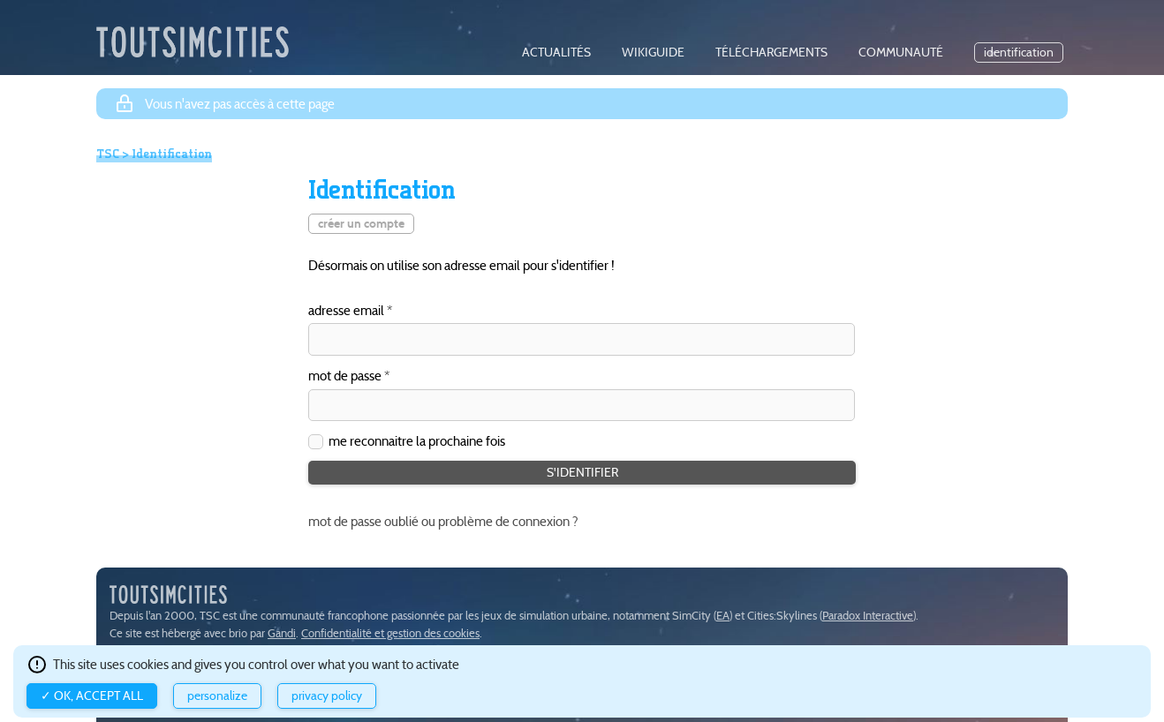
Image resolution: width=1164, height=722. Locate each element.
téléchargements (771, 52)
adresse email (346, 311)
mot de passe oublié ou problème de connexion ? (443, 521)
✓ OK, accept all (92, 695)
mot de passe (345, 376)
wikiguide (653, 52)
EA (722, 615)
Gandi (282, 633)
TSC (107, 154)
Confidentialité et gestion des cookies (390, 633)
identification (1019, 52)
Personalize (217, 695)
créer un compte (361, 223)
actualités (556, 52)
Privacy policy (326, 695)
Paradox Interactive (867, 615)
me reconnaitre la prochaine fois (417, 440)
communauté (900, 52)
